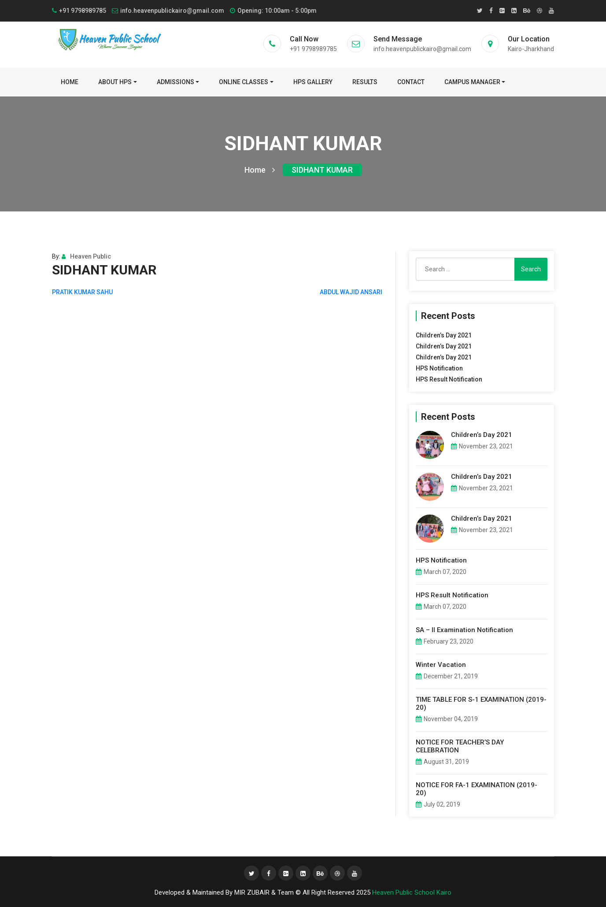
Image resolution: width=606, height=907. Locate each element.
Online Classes (243, 81)
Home (69, 81)
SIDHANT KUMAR (322, 169)
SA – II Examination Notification (464, 630)
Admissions (175, 81)
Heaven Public (86, 256)
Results (364, 81)
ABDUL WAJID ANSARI (351, 292)
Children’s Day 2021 (444, 335)
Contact (411, 81)
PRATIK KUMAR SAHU (82, 292)
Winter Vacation (441, 665)
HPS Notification (439, 368)
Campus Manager (472, 81)
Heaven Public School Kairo (411, 892)
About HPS (115, 81)
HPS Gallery (313, 81)
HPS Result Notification (449, 379)
